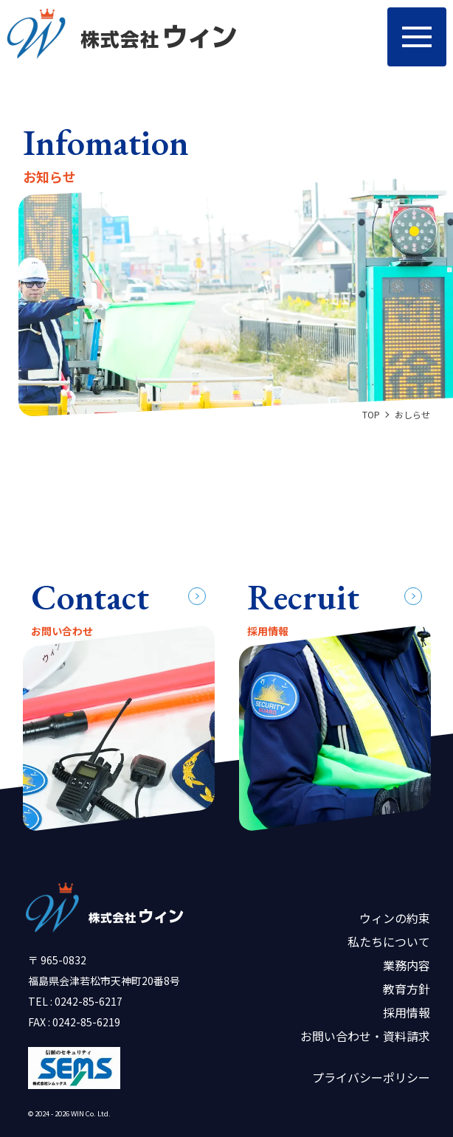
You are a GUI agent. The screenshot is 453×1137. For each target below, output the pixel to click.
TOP (371, 414)
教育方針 (406, 989)
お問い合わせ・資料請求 (365, 1036)
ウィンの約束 (394, 918)
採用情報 (406, 1012)
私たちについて (388, 941)
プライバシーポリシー (371, 1077)
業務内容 (406, 965)
